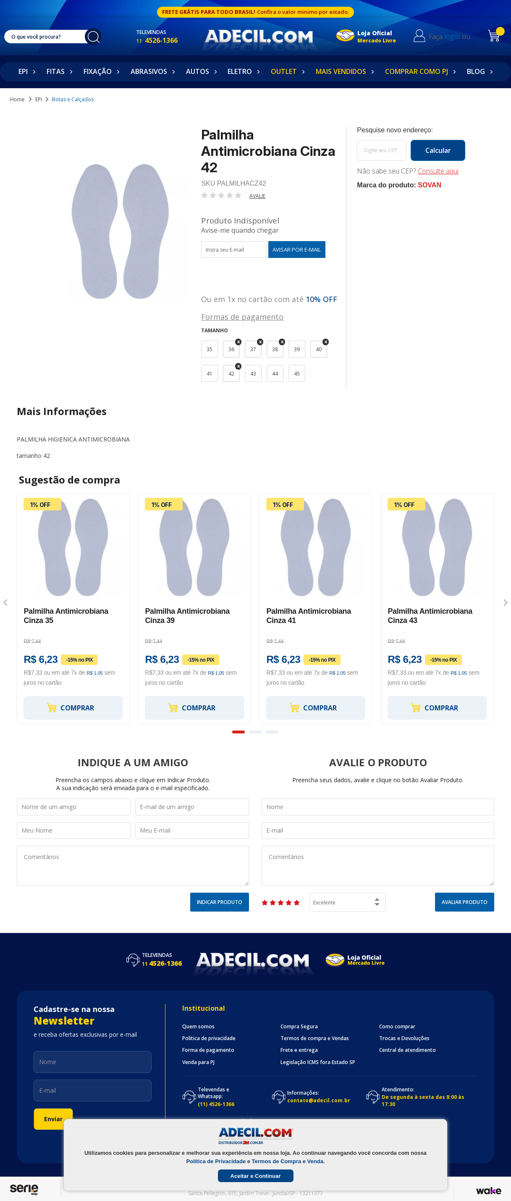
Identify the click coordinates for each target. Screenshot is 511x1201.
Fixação (98, 71)
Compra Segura (299, 1026)
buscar (97, 36)
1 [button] (238, 732)
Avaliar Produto (464, 902)
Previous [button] (5, 603)
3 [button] (272, 732)
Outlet (284, 71)
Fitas (56, 71)
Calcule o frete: (411, 130)
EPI (23, 71)
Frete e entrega (299, 1050)
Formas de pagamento (242, 316)
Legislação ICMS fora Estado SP (317, 1062)
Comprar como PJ (416, 71)
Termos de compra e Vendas (314, 1038)
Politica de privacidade (209, 1038)
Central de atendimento (407, 1050)
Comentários (133, 866)
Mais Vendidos (341, 71)
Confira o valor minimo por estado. (303, 12)
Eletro (240, 71)
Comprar (70, 707)
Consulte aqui (438, 171)
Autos (197, 71)
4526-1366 (165, 40)
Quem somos (198, 1026)
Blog (476, 71)
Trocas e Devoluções (404, 1038)
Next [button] (506, 603)
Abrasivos (149, 71)
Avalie (257, 196)
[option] (73, 608)
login (458, 36)
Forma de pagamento (208, 1050)
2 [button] (255, 732)
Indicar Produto (219, 902)
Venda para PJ (198, 1062)
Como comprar (397, 1026)
